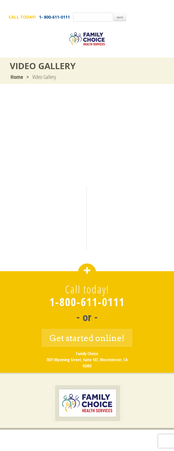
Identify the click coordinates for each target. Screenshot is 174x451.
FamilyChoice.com (147, 6)
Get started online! (87, 338)
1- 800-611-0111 (54, 17)
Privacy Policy (103, 436)
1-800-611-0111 (87, 302)
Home (16, 76)
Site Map (130, 436)
